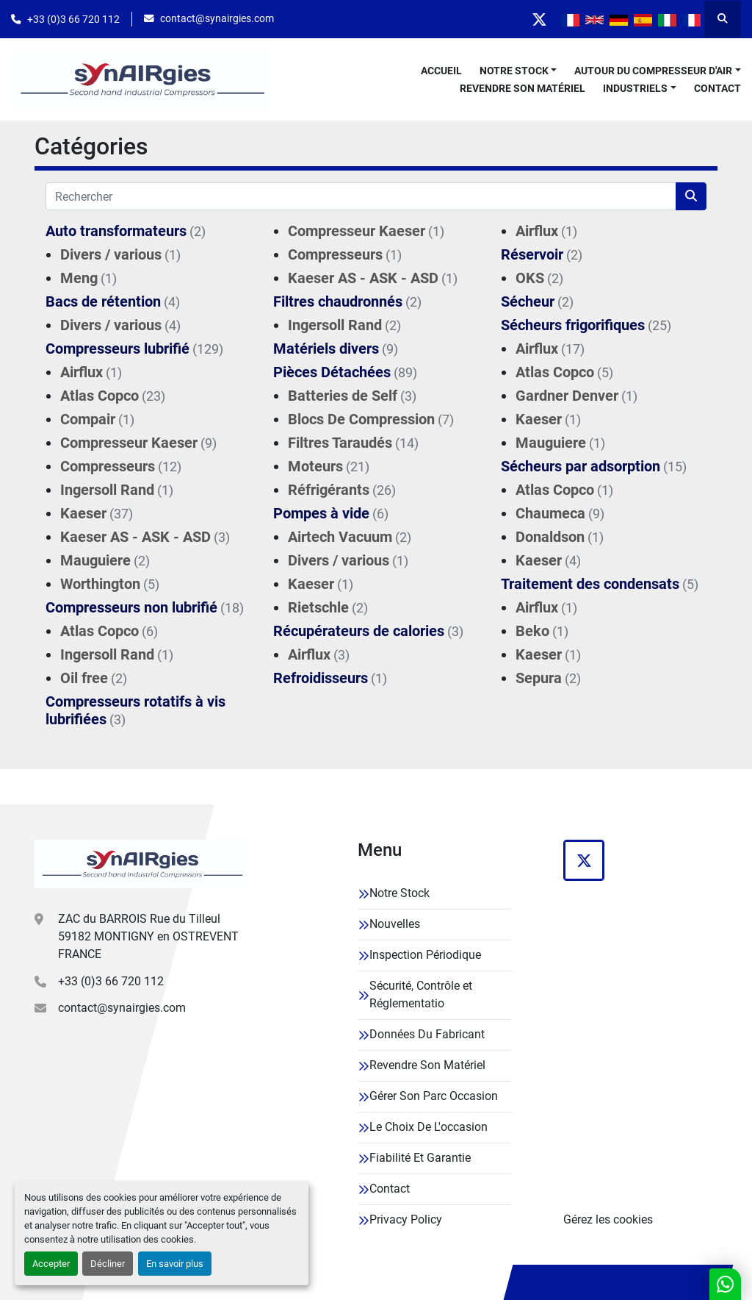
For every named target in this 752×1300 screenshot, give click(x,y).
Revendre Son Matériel (522, 88)
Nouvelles (394, 924)
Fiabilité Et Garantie (420, 1158)
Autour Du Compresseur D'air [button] (653, 70)
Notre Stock (514, 70)
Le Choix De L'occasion (428, 1127)
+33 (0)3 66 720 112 (73, 19)
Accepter (51, 1263)
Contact (717, 88)
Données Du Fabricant (427, 1034)
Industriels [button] (635, 88)
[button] (518, 71)
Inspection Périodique (425, 955)
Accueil (441, 70)
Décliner (107, 1263)
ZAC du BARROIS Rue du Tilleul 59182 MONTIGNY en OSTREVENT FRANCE (148, 936)
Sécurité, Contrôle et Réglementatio (420, 994)
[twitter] (539, 19)
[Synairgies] (141, 864)
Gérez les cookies (608, 1219)
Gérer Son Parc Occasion (433, 1096)
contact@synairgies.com (217, 18)
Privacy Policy (405, 1219)
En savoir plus (174, 1263)
